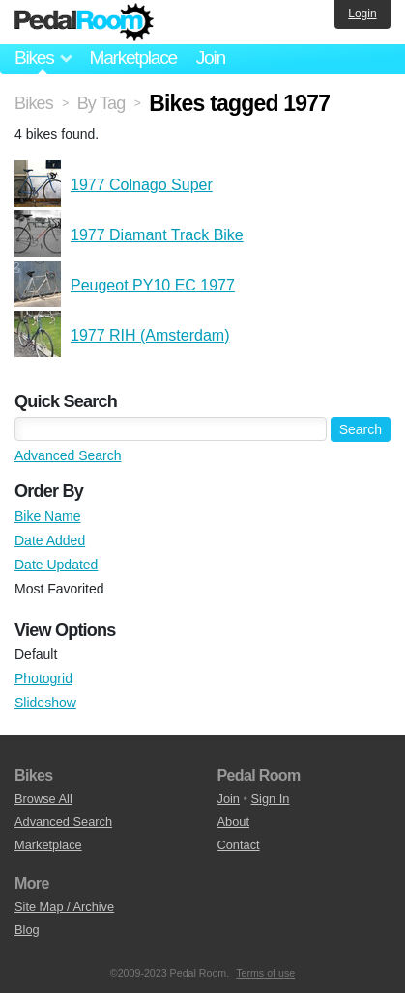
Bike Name (47, 516)
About (233, 821)
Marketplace (132, 57)
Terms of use (265, 973)
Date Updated (56, 564)
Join (210, 57)
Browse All (43, 798)
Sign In (270, 798)
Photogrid (43, 678)
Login (362, 13)
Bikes (33, 103)
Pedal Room (84, 22)
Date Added (49, 540)
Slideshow (45, 702)
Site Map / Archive (64, 906)
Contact (238, 845)
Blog (27, 930)
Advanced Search (68, 455)
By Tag (101, 103)
